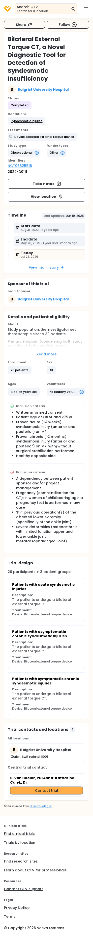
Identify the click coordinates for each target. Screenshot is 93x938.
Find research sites (21, 861)
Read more (46, 354)
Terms (9, 916)
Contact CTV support (23, 888)
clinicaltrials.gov (40, 806)
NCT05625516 (20, 166)
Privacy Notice (17, 907)
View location (47, 196)
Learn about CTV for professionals (35, 870)
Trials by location (19, 842)
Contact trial (46, 790)
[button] (26, 121)
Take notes (47, 183)
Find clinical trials (19, 833)
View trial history (46, 267)
